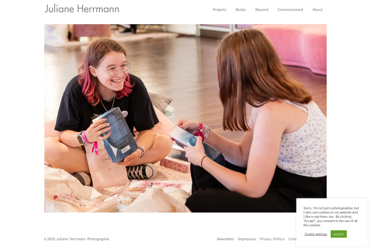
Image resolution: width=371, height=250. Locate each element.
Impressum (247, 238)
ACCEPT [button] (339, 234)
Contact (295, 238)
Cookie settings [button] (316, 234)
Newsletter (225, 238)
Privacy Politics (272, 238)
